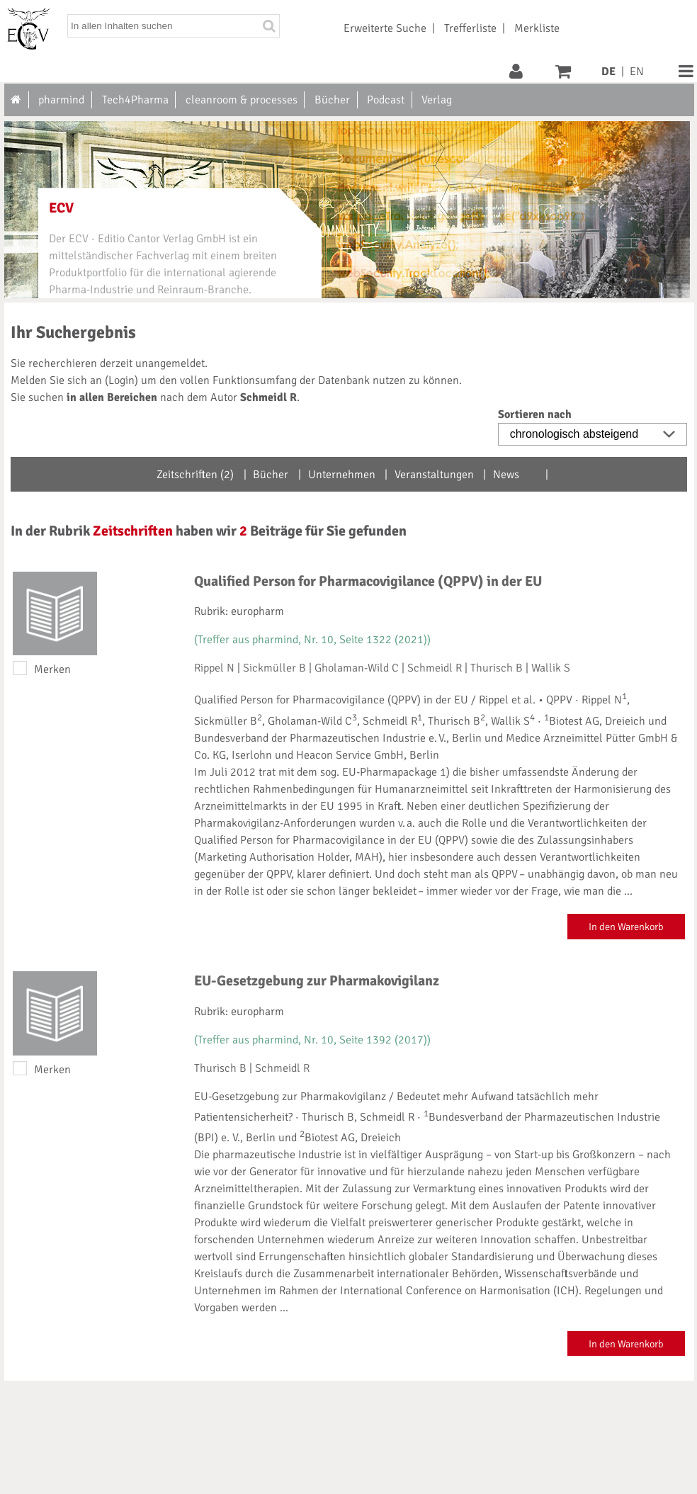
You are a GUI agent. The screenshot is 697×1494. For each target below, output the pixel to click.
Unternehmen (341, 475)
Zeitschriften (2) (195, 475)
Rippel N (214, 668)
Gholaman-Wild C (356, 668)
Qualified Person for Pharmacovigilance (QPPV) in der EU (368, 581)
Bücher (270, 475)
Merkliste (537, 28)
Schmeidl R (434, 668)
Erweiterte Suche (385, 28)
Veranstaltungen (434, 475)
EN (637, 71)
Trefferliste (470, 28)
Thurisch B (496, 668)
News (506, 475)
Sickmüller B (274, 668)
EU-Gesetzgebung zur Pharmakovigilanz (316, 981)
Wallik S (550, 668)
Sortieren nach (535, 414)
